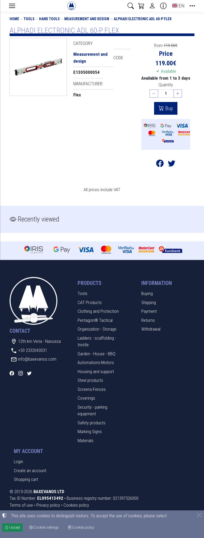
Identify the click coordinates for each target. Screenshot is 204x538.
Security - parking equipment (92, 410)
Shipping (148, 302)
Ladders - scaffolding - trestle (97, 341)
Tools (29, 19)
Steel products (90, 380)
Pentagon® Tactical (95, 320)
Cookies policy (76, 505)
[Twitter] (29, 373)
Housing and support (96, 371)
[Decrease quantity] (154, 93)
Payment (149, 311)
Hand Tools (49, 19)
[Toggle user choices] (152, 6)
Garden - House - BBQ (96, 353)
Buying (147, 293)
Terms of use (21, 505)
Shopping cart (26, 479)
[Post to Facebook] (160, 164)
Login (18, 461)
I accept (12, 527)
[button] (130, 5)
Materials (86, 440)
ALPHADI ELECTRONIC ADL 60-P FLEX (143, 19)
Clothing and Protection (98, 311)
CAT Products (90, 302)
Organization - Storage (97, 329)
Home (14, 19)
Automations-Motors (96, 362)
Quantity (166, 84)
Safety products (91, 422)
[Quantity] (166, 93)
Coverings (86, 398)
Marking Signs (90, 431)
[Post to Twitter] (171, 164)
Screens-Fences (92, 389)
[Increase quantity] (177, 93)
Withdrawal (150, 329)
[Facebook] (12, 373)
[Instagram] (20, 373)
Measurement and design (86, 19)
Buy (168, 108)
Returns (148, 320)
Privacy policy (48, 505)
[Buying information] (163, 6)
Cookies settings (44, 527)
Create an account (30, 470)
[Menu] (12, 5)
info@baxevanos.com (37, 359)
